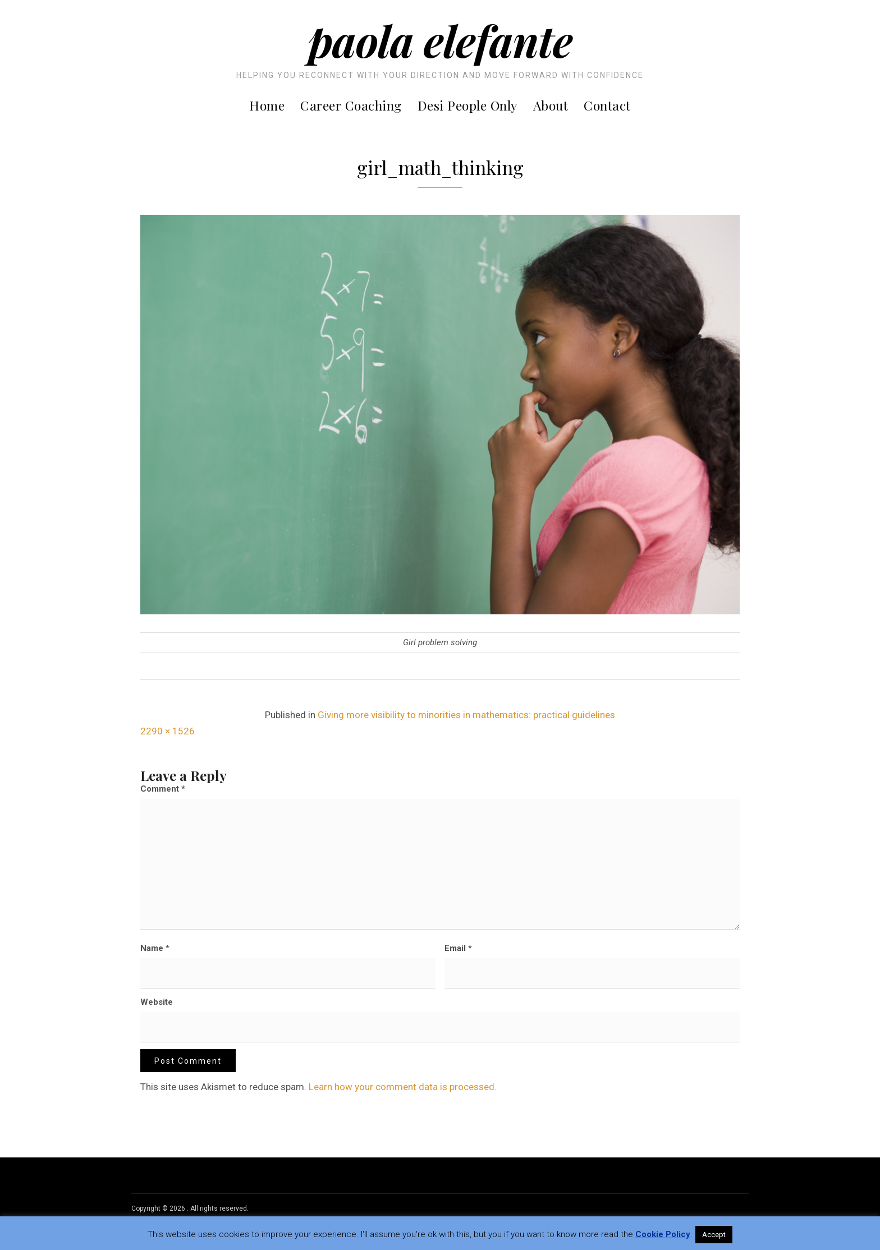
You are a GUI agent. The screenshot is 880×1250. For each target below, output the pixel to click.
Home (267, 105)
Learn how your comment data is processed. (403, 1086)
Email (458, 948)
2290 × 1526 (167, 731)
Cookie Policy (662, 1234)
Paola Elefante (440, 39)
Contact (607, 105)
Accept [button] (714, 1234)
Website (156, 1002)
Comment (162, 789)
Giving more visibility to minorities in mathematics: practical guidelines (466, 714)
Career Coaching (351, 105)
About (551, 105)
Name (154, 948)
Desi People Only (467, 105)
